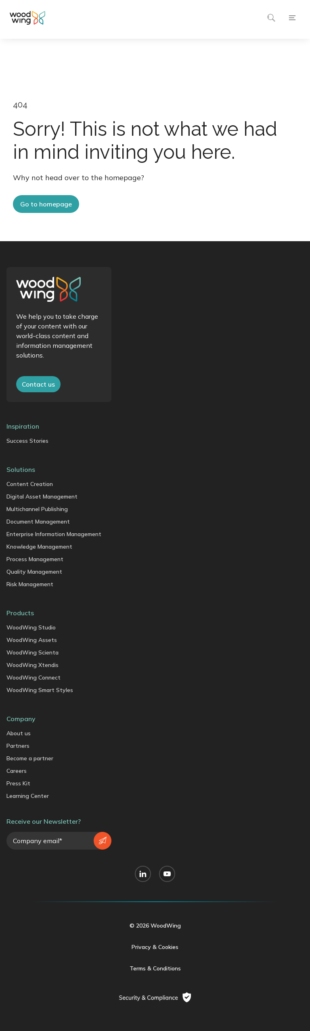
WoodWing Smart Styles (39, 690)
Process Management (34, 559)
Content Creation (29, 484)
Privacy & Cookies (155, 947)
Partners (17, 745)
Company (21, 719)
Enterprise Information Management (53, 534)
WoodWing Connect (33, 677)
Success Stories (27, 440)
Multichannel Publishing (37, 509)
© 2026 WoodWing (155, 925)
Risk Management (29, 584)
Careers (16, 770)
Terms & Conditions (155, 968)
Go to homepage (46, 204)
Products (20, 613)
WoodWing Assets (31, 640)
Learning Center (27, 796)
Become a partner (29, 758)
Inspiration (22, 426)
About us (18, 733)
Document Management (38, 521)
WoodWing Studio (31, 627)
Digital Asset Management (42, 496)
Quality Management (34, 571)
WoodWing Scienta (32, 652)
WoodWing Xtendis (32, 665)
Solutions (20, 469)
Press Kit (18, 783)
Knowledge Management (39, 546)
